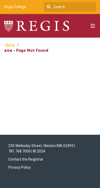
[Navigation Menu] (93, 26)
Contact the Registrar (25, 159)
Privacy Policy (19, 167)
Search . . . (58, 7)
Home (10, 45)
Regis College (15, 7)
